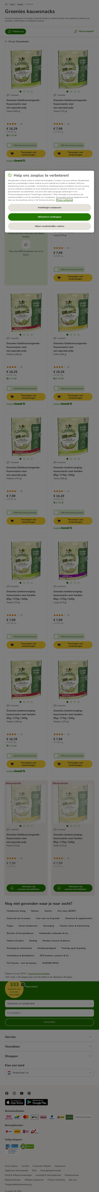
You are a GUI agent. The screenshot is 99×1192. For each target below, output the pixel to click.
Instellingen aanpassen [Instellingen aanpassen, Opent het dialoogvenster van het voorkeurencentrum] (49, 207)
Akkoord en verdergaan (49, 217)
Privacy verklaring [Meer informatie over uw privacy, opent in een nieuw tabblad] (64, 200)
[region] (49, 202)
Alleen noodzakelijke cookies (49, 226)
